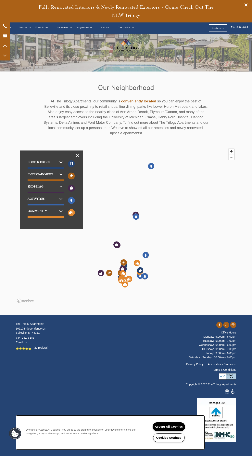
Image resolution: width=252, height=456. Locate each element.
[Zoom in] (231, 151)
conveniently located (138, 101)
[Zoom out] (231, 157)
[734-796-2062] (5, 26)
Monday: (208, 336)
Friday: (210, 353)
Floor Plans (41, 27)
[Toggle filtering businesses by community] (71, 212)
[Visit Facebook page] (219, 325)
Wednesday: (206, 344)
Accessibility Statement (222, 364)
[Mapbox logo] (25, 300)
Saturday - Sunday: (200, 357)
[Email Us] (5, 36)
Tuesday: (208, 340)
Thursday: (208, 349)
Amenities (62, 27)
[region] (126, 225)
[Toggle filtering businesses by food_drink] (71, 163)
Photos (23, 27)
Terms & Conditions (224, 369)
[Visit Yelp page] (226, 325)
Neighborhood (84, 27)
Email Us (21, 342)
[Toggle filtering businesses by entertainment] (71, 176)
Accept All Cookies (169, 426)
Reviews (105, 27)
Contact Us (124, 27)
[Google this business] (233, 325)
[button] (246, 5)
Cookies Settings (168, 437)
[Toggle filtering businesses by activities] (71, 200)
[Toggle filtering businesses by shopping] (71, 188)
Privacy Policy (194, 364)
